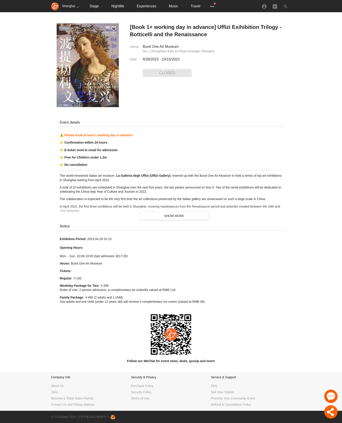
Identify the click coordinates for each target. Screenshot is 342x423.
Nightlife (117, 6)
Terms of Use (140, 398)
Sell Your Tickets (222, 392)
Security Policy (141, 392)
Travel (195, 6)
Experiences (146, 6)
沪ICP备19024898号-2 (93, 417)
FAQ (214, 386)
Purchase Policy (142, 386)
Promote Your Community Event (233, 398)
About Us (57, 386)
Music (173, 6)
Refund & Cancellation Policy (231, 404)
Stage (94, 6)
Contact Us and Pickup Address (73, 404)
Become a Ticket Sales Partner (72, 398)
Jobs (54, 392)
